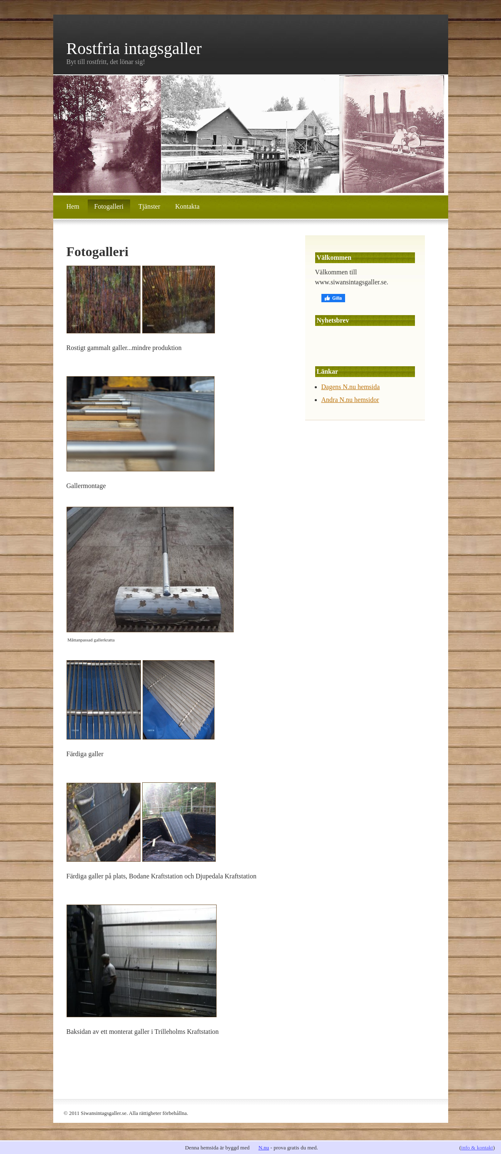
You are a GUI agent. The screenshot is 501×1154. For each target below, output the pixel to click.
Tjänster (149, 206)
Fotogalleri (108, 206)
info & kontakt (477, 1147)
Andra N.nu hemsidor (350, 399)
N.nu (263, 1147)
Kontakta (187, 206)
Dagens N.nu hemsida (350, 386)
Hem (73, 206)
